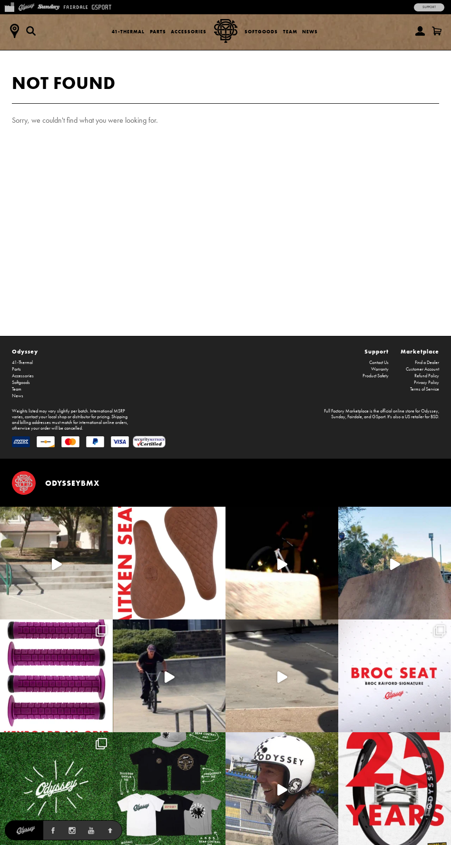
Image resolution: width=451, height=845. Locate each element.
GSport (378, 417)
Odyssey (25, 351)
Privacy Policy (426, 382)
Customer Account (422, 369)
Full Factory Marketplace (346, 411)
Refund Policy (426, 376)
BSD (434, 417)
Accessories (188, 32)
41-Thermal (128, 32)
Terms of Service (424, 389)
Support (429, 7)
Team (290, 32)
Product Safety (376, 376)
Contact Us (379, 362)
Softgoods (261, 32)
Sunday (338, 417)
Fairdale (354, 417)
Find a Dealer (427, 362)
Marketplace (420, 351)
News (310, 32)
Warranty (380, 369)
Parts (158, 32)
